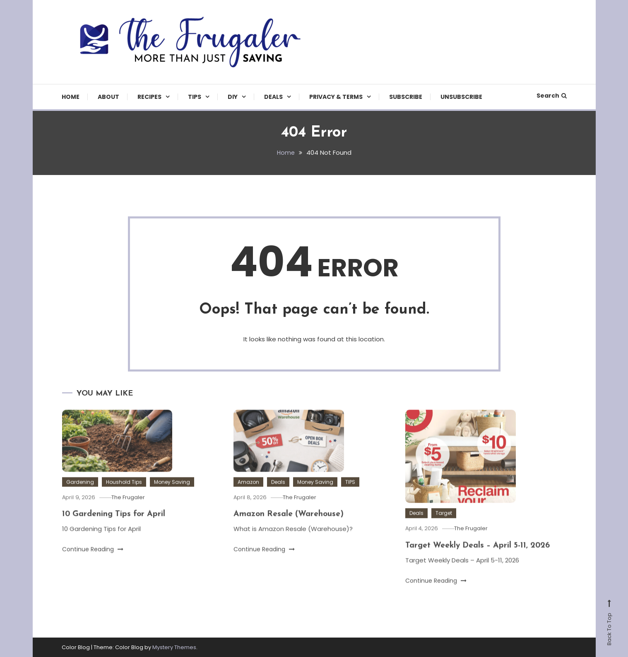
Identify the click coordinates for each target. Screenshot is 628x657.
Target (444, 526)
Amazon (248, 495)
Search (552, 95)
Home (70, 97)
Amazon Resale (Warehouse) (289, 528)
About (108, 97)
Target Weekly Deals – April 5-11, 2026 (480, 559)
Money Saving (172, 495)
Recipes (149, 97)
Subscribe (405, 97)
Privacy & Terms (336, 97)
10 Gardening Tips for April (115, 528)
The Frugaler (131, 511)
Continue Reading (92, 563)
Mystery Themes (174, 647)
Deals (273, 97)
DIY (233, 97)
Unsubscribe (461, 97)
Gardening (80, 495)
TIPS (194, 97)
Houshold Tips (124, 495)
